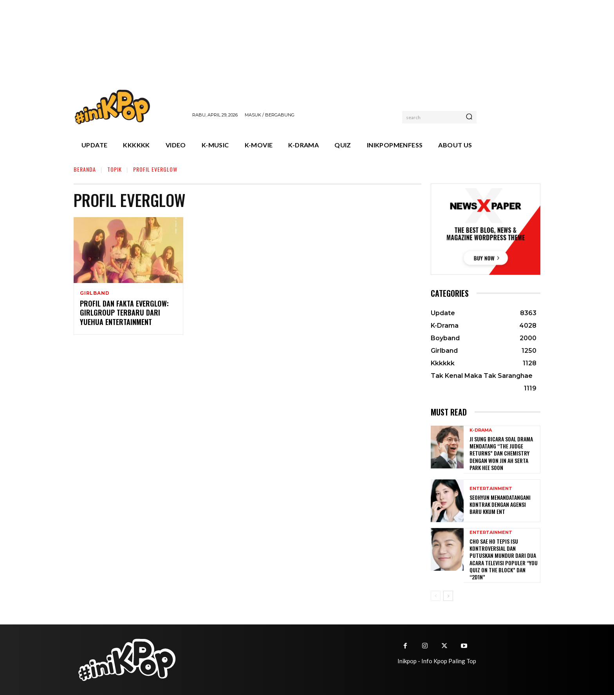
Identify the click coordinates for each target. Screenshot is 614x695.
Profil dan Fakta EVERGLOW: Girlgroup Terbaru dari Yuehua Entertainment (124, 313)
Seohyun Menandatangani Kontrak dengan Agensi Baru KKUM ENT (500, 504)
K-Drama (481, 430)
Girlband (94, 293)
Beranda (85, 169)
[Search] (469, 117)
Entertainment (491, 488)
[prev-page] (436, 596)
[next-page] (448, 596)
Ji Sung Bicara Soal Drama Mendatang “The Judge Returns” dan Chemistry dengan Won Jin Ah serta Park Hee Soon (501, 453)
